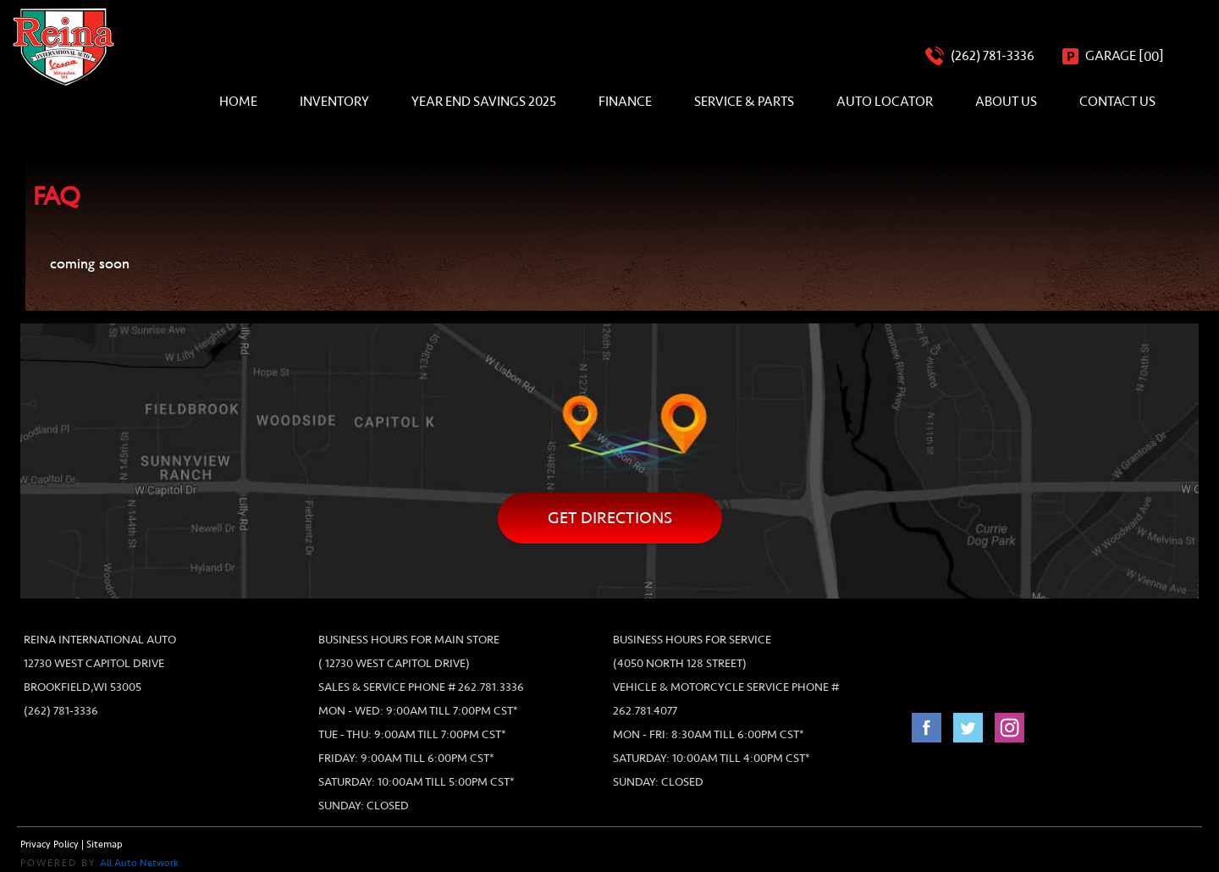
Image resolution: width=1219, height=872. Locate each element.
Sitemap (104, 844)
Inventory (334, 101)
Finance (625, 101)
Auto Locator (884, 101)
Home (238, 101)
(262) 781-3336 (61, 711)
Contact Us (1117, 101)
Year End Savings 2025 (483, 101)
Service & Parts (744, 101)
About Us (1006, 101)
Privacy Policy (49, 844)
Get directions (610, 517)
